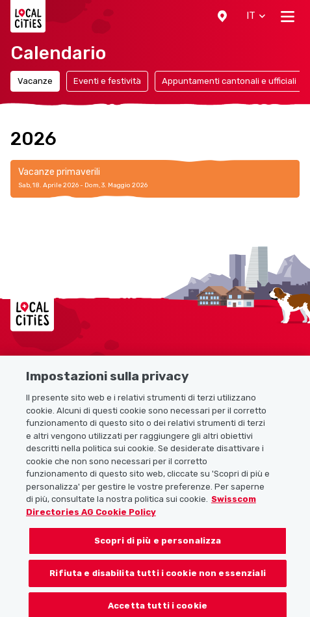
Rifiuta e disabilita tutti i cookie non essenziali (157, 578)
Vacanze (35, 81)
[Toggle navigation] (288, 16)
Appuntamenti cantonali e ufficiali (229, 81)
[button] (222, 16)
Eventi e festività (107, 81)
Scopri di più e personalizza (158, 546)
